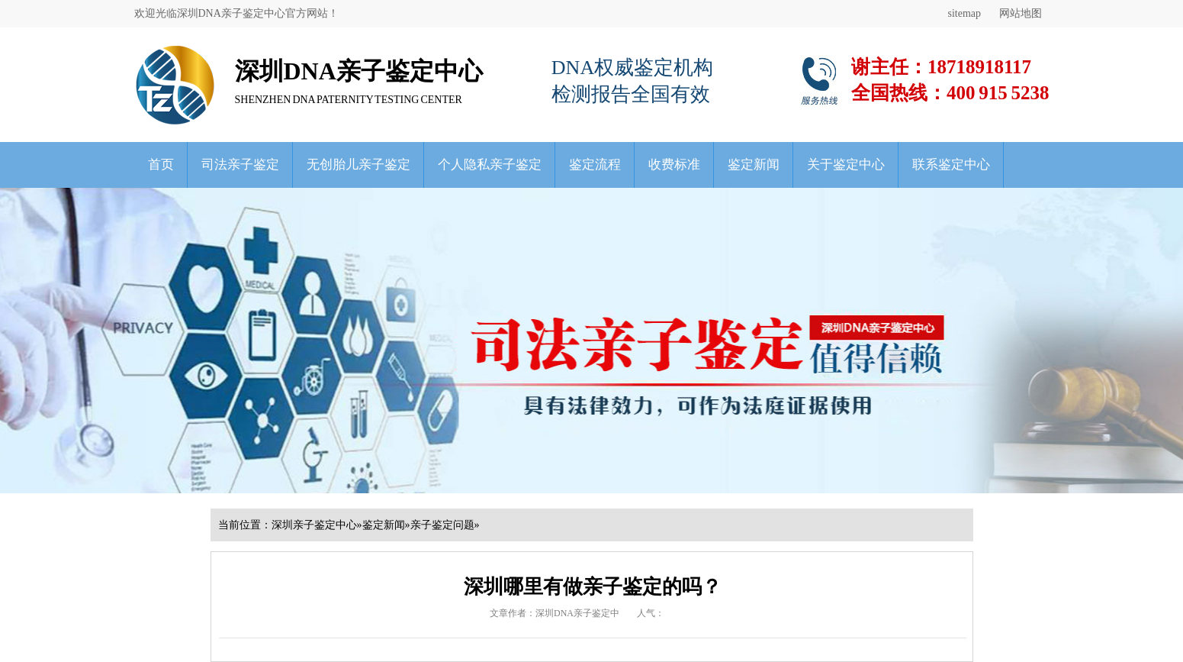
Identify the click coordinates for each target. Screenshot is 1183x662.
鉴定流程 (595, 164)
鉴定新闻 (754, 164)
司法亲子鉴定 (240, 164)
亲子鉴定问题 (442, 525)
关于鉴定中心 (846, 164)
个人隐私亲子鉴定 (490, 164)
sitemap (964, 13)
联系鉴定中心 (951, 164)
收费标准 (674, 164)
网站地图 (1020, 13)
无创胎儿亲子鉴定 (358, 164)
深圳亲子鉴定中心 (314, 525)
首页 (161, 164)
